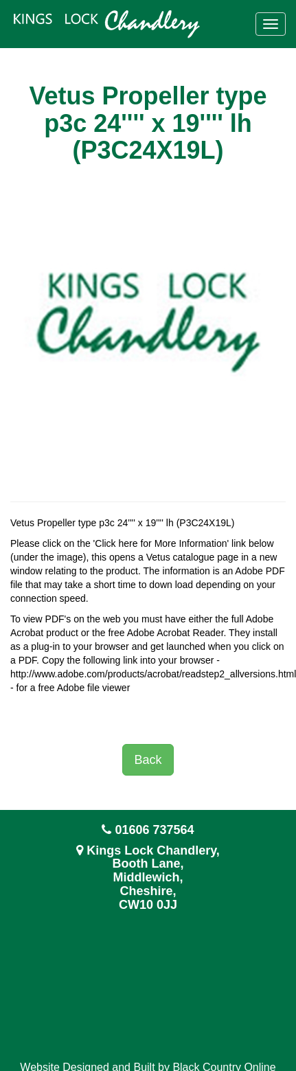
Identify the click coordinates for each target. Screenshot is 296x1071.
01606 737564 (154, 830)
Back (147, 760)
